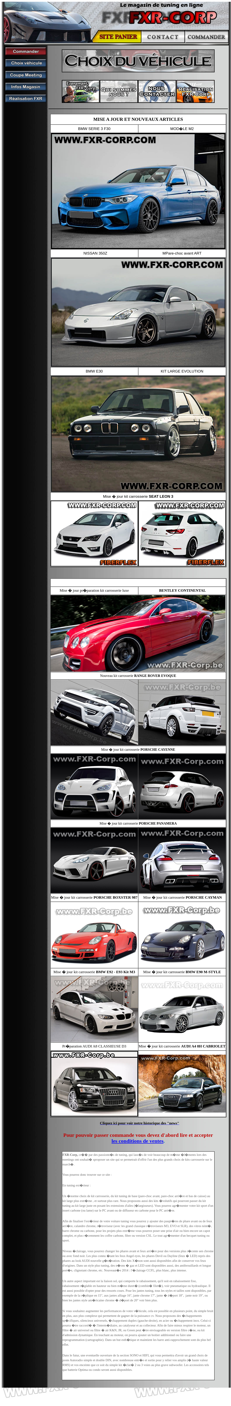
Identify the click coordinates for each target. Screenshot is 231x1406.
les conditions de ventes (138, 1141)
